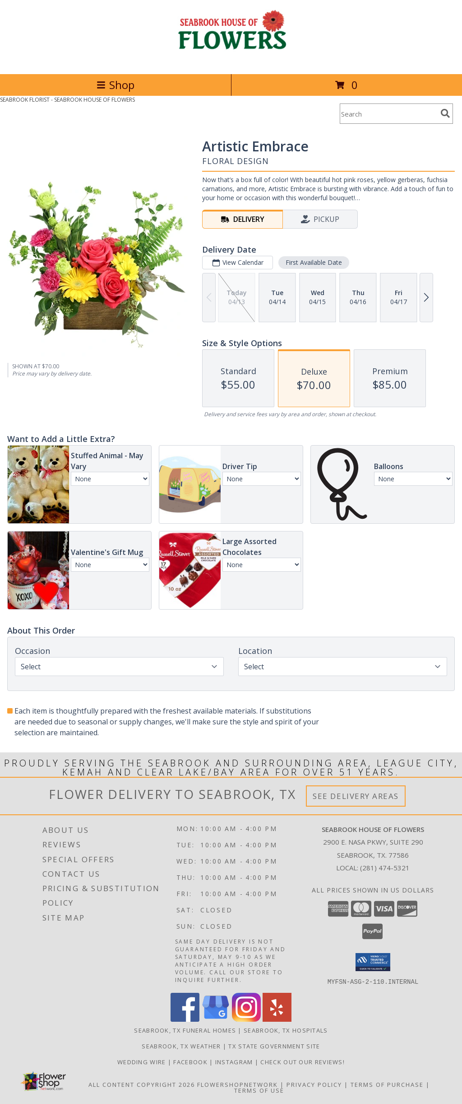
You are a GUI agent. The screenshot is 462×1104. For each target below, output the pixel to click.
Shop (115, 84)
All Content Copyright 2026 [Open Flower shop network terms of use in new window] (141, 1084)
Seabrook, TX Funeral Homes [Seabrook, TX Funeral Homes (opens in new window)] (185, 1030)
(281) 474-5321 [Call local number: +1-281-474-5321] (385, 867)
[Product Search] (388, 113)
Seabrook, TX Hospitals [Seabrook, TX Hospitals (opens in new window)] (286, 1030)
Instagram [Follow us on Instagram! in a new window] (235, 1061)
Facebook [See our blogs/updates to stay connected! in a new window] (191, 1061)
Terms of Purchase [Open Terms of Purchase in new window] (387, 1084)
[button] (373, 962)
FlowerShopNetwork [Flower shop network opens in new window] (237, 1084)
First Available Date (314, 262)
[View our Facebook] (185, 1019)
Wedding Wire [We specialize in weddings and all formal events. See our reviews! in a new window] (142, 1061)
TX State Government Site (274, 1046)
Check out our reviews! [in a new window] (302, 1061)
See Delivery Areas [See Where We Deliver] (356, 796)
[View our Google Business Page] (215, 1019)
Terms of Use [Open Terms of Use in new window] (259, 1090)
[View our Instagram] (246, 1019)
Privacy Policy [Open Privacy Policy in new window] (314, 1084)
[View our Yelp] (277, 1019)
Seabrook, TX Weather (181, 1046)
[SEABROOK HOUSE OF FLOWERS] (231, 60)
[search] (445, 113)
